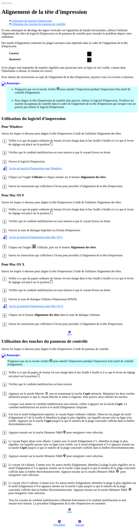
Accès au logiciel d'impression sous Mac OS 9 (36, 237)
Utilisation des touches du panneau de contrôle (37, 24)
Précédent (59, 523)
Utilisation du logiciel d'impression (30, 20)
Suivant (79, 523)
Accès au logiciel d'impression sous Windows (35, 168)
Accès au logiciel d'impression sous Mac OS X (36, 306)
